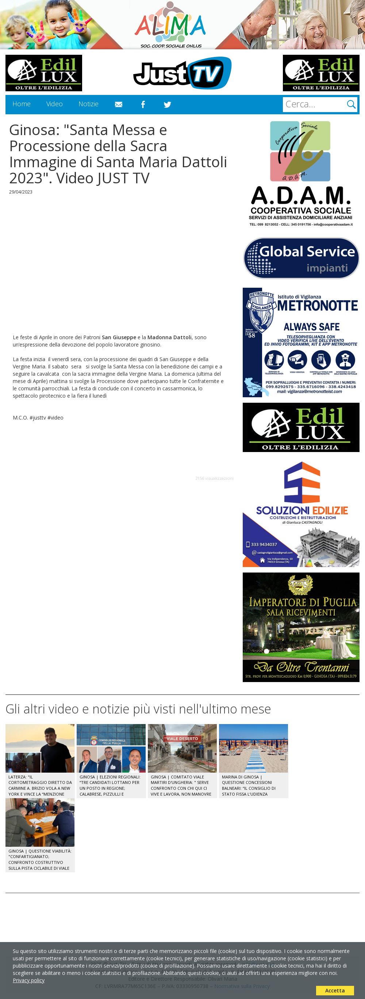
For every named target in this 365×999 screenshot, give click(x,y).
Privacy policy (29, 980)
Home (21, 103)
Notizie (88, 103)
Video (54, 103)
